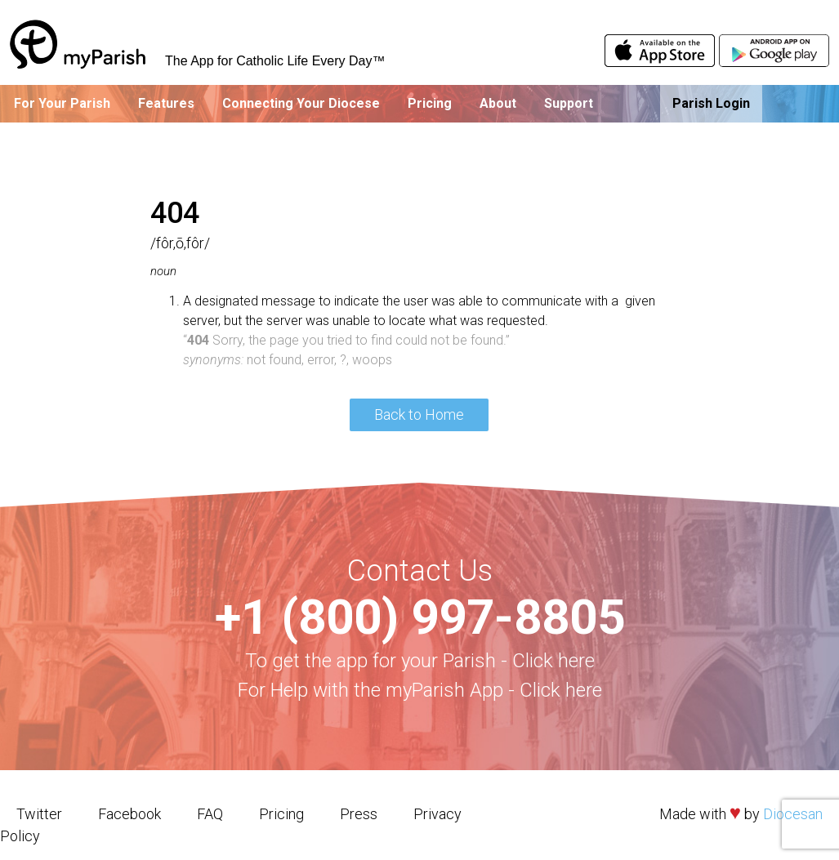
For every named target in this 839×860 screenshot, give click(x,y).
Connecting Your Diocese (301, 103)
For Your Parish (62, 103)
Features (166, 103)
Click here (553, 660)
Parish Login (711, 103)
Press (358, 813)
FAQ (210, 813)
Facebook (129, 813)
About (498, 103)
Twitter (39, 813)
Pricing (430, 103)
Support (568, 103)
